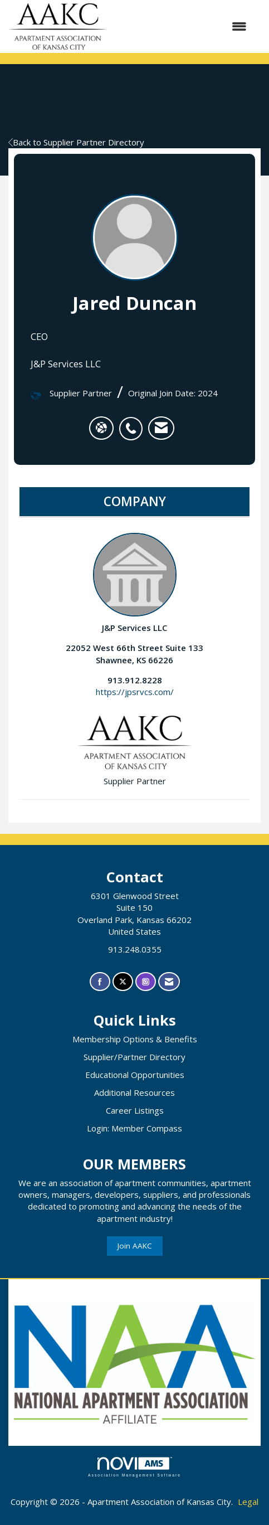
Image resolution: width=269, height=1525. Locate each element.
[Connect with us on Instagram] (145, 982)
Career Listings (135, 1110)
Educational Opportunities (134, 1074)
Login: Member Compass (134, 1128)
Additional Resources (134, 1092)
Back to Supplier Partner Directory (76, 142)
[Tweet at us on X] (123, 982)
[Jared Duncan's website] (101, 428)
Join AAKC (135, 1246)
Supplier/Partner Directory (134, 1056)
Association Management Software (134, 1467)
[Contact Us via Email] (169, 982)
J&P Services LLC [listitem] (135, 583)
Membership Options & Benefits (134, 1039)
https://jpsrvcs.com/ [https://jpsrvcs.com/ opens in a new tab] (135, 691)
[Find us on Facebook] (100, 982)
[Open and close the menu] (182, 26)
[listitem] (133, 422)
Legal (248, 1501)
